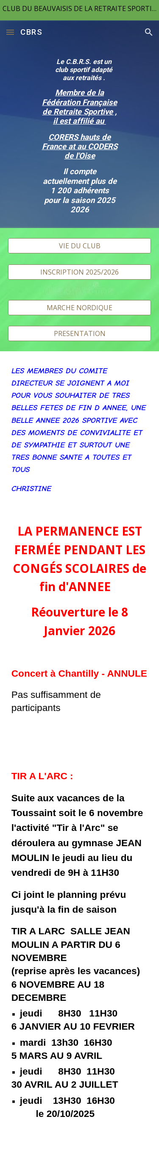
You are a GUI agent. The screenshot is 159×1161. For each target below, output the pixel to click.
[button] (10, 32)
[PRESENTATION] (79, 333)
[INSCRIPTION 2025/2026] (79, 272)
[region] (79, 10)
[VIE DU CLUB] (79, 245)
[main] (79, 136)
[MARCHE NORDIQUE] (79, 307)
